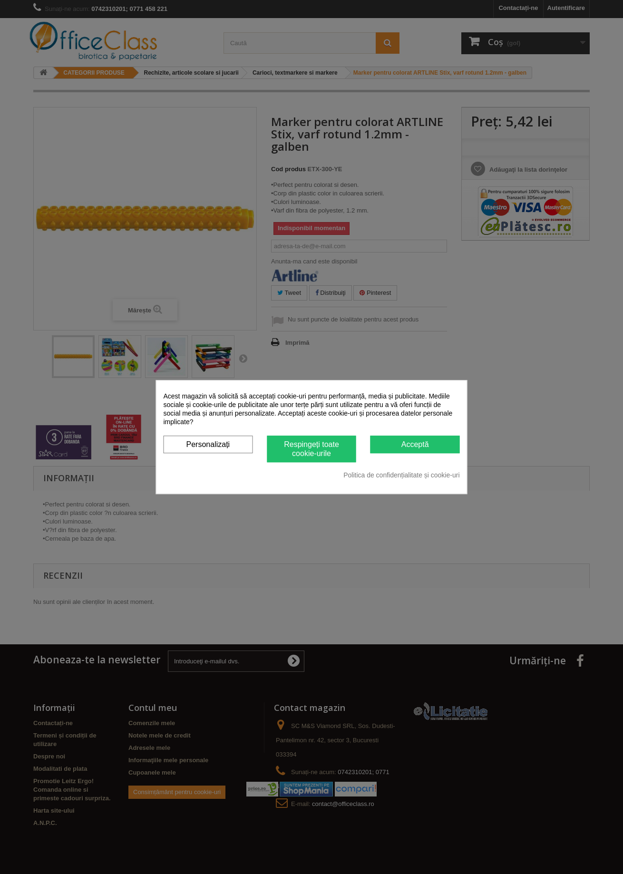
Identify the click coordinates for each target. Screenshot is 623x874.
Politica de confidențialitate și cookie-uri (401, 475)
